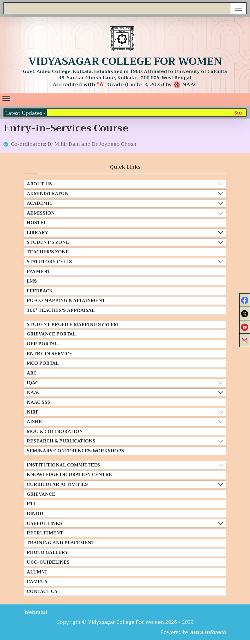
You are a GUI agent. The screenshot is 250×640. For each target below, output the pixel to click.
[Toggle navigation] (238, 8)
